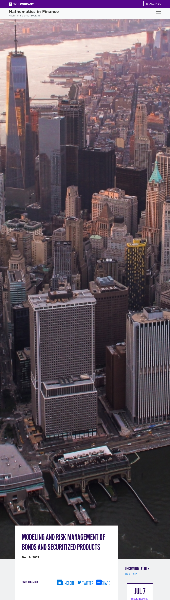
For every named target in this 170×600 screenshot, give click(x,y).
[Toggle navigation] (158, 13)
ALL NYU (154, 3)
